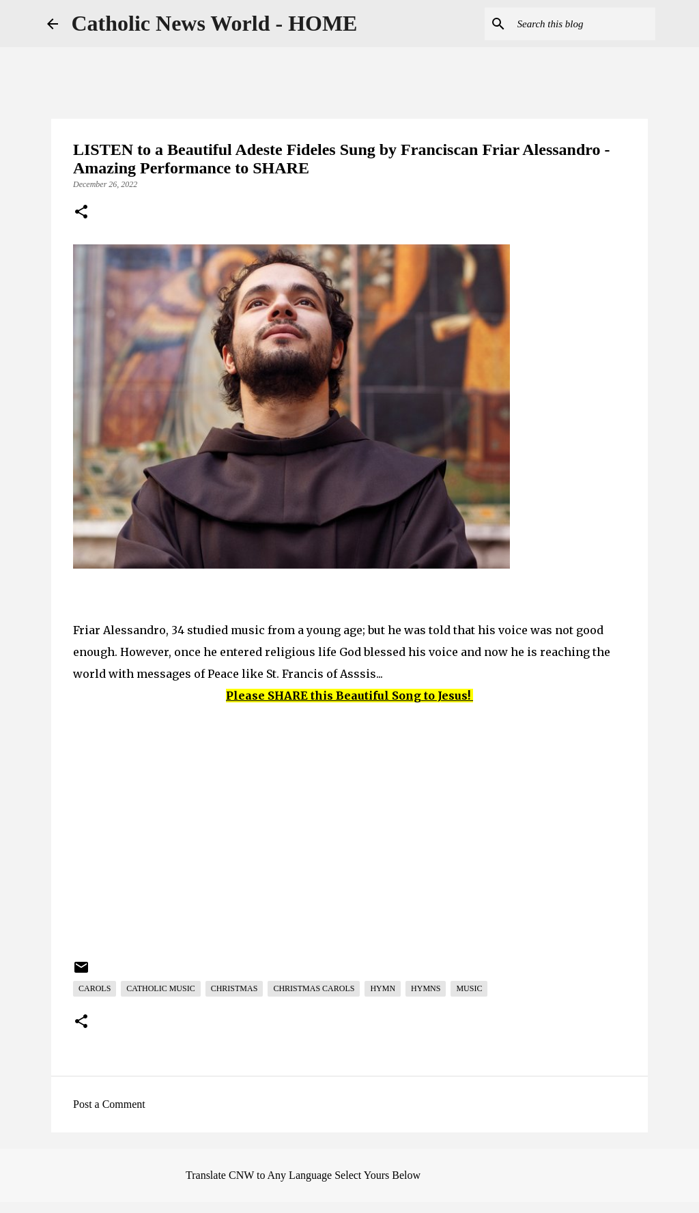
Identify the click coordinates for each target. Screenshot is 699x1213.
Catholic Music (160, 988)
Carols (95, 988)
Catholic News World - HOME (215, 23)
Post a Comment (109, 1104)
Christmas (234, 988)
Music (469, 988)
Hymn (382, 988)
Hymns (425, 988)
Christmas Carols (313, 988)
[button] (81, 213)
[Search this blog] (583, 24)
